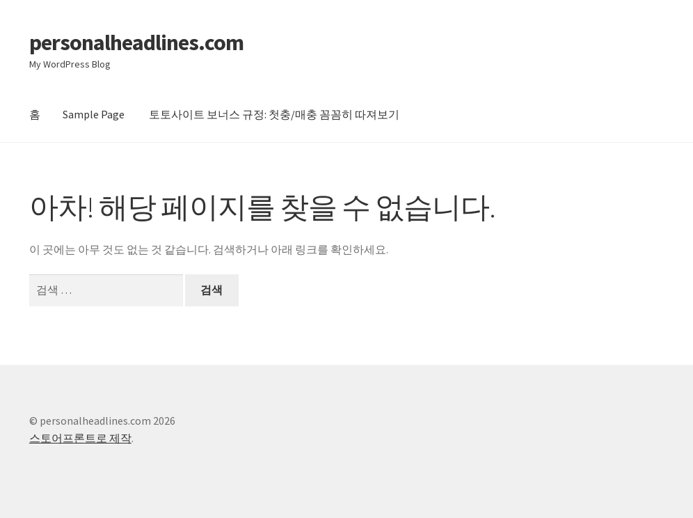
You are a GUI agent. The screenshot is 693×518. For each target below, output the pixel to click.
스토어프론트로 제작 (80, 438)
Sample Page (94, 114)
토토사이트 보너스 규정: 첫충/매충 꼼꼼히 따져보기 (274, 114)
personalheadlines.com (136, 42)
